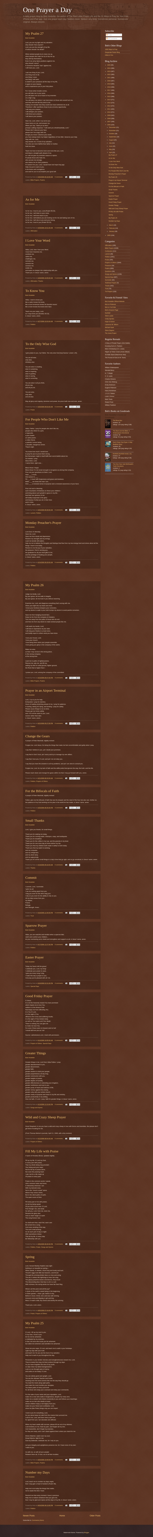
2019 (109, 84)
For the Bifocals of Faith (42, 791)
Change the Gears (37, 736)
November (112, 130)
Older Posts (95, 1516)
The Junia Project (110, 333)
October (112, 133)
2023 (109, 71)
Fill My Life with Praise (41, 1151)
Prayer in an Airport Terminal (45, 690)
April (110, 152)
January (112, 231)
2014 (109, 99)
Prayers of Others (42, 781)
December (112, 127)
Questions (108, 271)
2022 (109, 74)
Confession (108, 251)
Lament (33, 513)
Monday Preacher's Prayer (43, 523)
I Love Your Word (37, 240)
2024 (109, 68)
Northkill (107, 313)
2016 (109, 93)
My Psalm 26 (34, 585)
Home (62, 1516)
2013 (109, 103)
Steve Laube (109, 316)
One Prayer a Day (47, 10)
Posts (109, 35)
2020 (109, 81)
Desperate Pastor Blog (112, 52)
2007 (109, 121)
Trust (32, 916)
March (111, 225)
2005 (109, 235)
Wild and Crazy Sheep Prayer (45, 1117)
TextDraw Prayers (111, 283)
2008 (109, 118)
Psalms (42, 180)
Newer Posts (29, 1516)
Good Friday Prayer (39, 996)
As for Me (32, 199)
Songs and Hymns (36, 1107)
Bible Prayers (35, 180)
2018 (109, 87)
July (110, 143)
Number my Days (37, 1472)
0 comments (59, 177)
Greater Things (35, 1053)
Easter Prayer (34, 957)
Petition (33, 324)
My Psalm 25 (34, 1323)
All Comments (111, 38)
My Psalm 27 (34, 33)
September (113, 137)
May (110, 149)
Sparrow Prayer (36, 925)
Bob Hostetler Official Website (115, 301)
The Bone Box (117, 420)
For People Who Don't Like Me (47, 419)
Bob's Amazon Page (111, 310)
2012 (109, 106)
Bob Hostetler (30, 38)
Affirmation (33, 231)
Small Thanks (34, 820)
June (111, 146)
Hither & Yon (109, 55)
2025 (109, 65)
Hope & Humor (110, 321)
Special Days (35, 986)
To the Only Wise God (40, 344)
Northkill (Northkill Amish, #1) (122, 454)
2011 (109, 109)
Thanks (40, 281)
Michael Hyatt (109, 327)
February (112, 228)
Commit (31, 877)
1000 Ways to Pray (111, 49)
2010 (109, 112)
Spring (30, 1257)
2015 (109, 96)
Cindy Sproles (109, 319)
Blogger (86, 1532)
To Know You (34, 291)
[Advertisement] (61, 189)
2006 (109, 125)
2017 (109, 90)
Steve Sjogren (109, 330)
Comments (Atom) (38, 1520)
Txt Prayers (109, 291)
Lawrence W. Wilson (111, 324)
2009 (109, 115)
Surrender (108, 280)
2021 (109, 77)
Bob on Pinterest (110, 304)
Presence (108, 265)
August (111, 140)
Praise (33, 410)
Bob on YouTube (110, 307)
